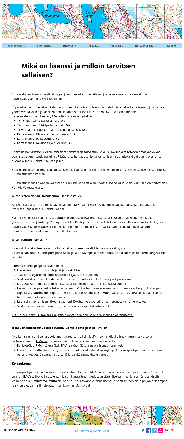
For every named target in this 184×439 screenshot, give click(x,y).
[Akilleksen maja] (172, 430)
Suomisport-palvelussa (54, 253)
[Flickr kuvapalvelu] (166, 430)
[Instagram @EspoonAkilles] (160, 430)
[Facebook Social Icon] (148, 430)
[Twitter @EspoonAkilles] (154, 430)
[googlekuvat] (143, 430)
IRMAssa (42, 341)
